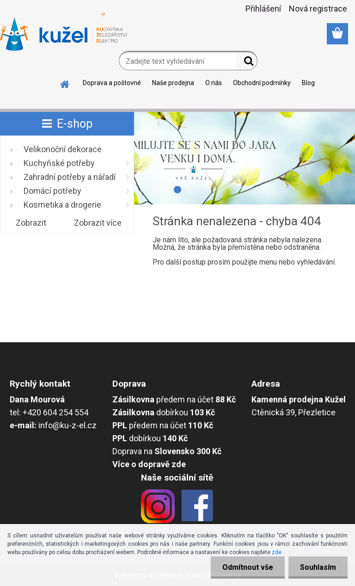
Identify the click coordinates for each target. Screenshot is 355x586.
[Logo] (63, 34)
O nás (213, 82)
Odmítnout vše (247, 567)
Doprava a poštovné (112, 82)
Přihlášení (263, 8)
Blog (308, 82)
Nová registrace (318, 8)
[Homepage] (65, 82)
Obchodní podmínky (262, 82)
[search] (246, 63)
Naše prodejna (173, 82)
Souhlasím (318, 567)
